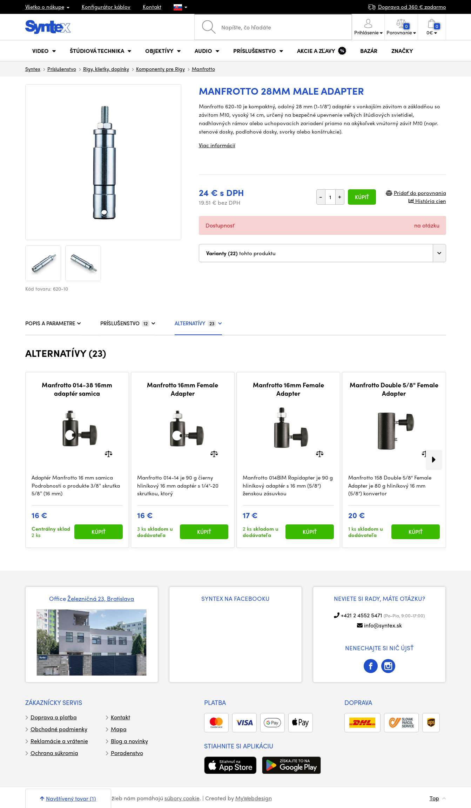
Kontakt (152, 7)
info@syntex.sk (383, 625)
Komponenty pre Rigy (160, 68)
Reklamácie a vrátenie (59, 741)
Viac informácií (217, 145)
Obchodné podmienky (59, 729)
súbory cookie (182, 798)
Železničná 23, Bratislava (100, 598)
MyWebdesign (253, 798)
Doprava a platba (54, 717)
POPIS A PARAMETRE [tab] (53, 323)
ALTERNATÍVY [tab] (198, 323)
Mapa (119, 729)
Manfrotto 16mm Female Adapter (182, 389)
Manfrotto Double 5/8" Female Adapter (394, 389)
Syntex (32, 68)
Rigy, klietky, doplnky (106, 68)
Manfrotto (203, 68)
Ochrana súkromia (54, 753)
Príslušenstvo (61, 68)
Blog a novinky (129, 741)
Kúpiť (362, 197)
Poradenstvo (127, 753)
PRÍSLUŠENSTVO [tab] (127, 323)
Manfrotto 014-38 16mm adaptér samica (77, 389)
